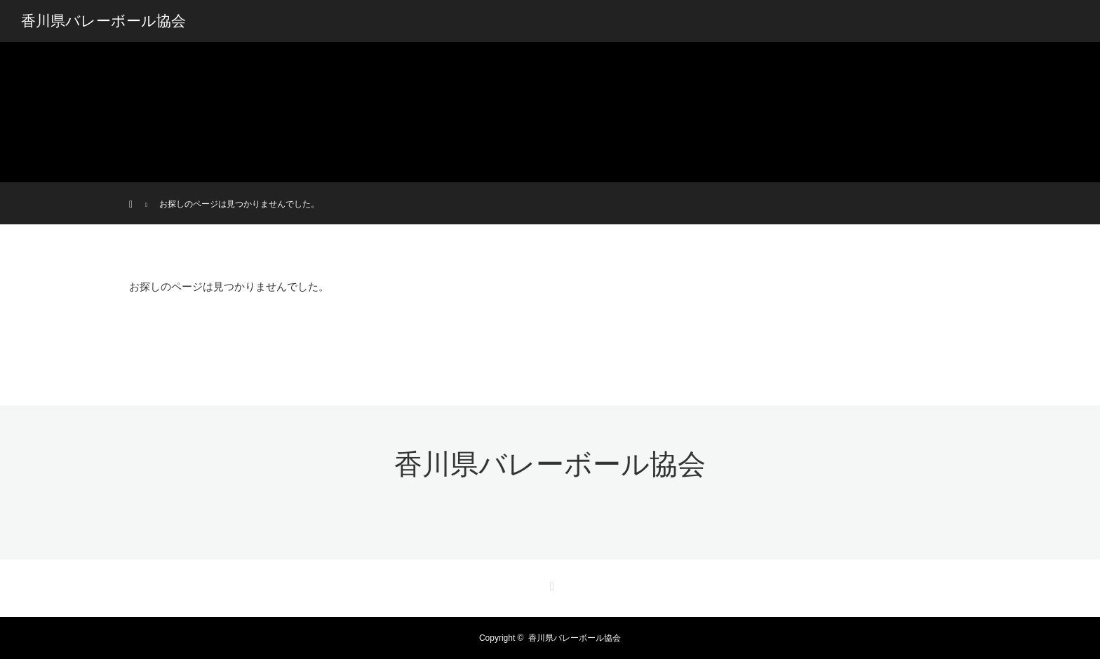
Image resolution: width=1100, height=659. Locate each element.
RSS (550, 584)
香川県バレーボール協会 (103, 21)
